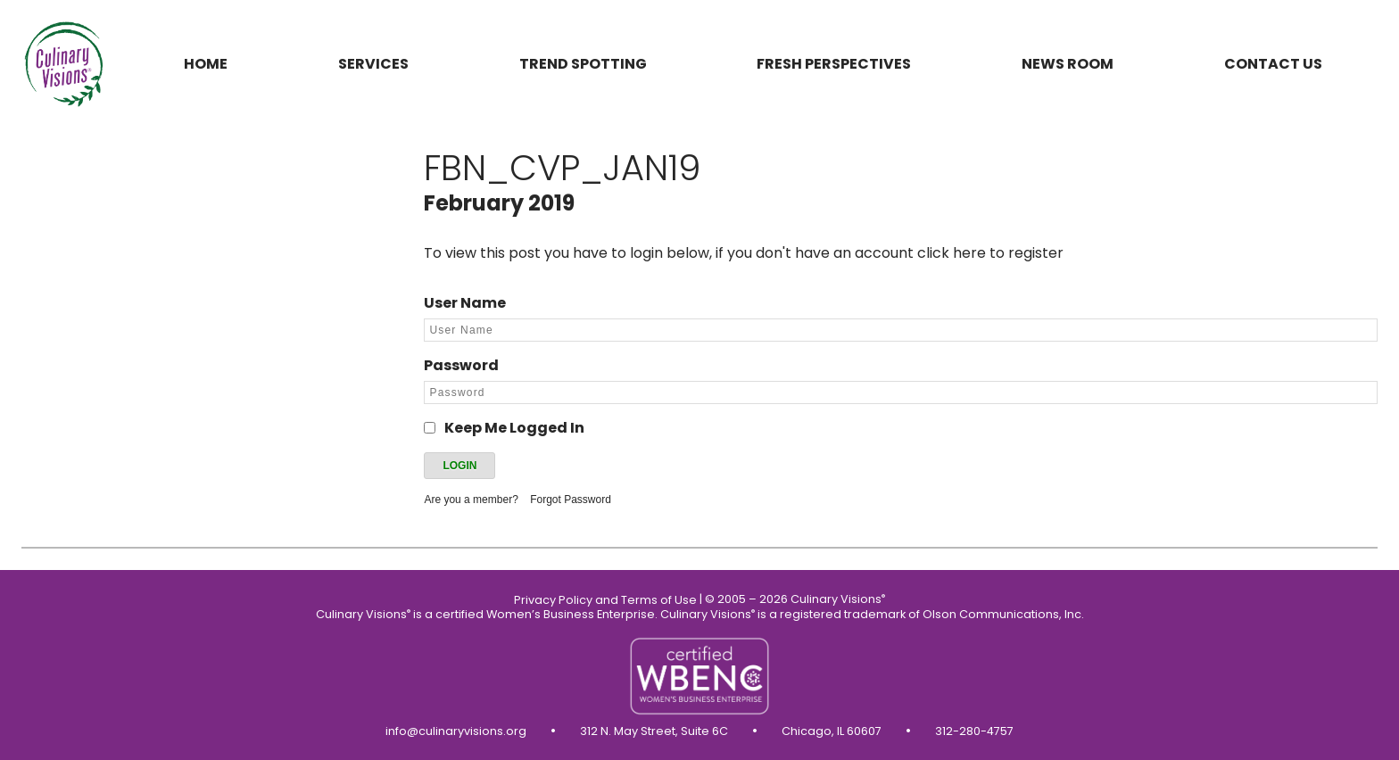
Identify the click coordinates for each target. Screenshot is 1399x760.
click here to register (990, 253)
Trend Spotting (583, 64)
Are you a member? (470, 499)
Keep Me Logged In (514, 427)
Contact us (1273, 64)
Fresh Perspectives (834, 64)
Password (461, 365)
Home (206, 64)
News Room (1067, 64)
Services (373, 64)
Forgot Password (570, 499)
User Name (465, 303)
